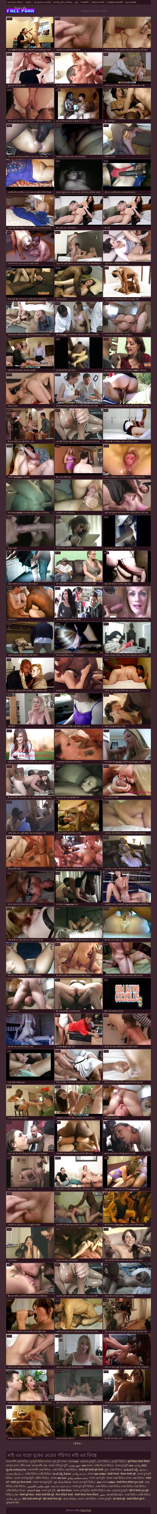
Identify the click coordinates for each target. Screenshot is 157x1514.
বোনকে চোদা (12, 1465)
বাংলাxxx (73, 1461)
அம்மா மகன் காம (61, 1486)
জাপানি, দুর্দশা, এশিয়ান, (62, 2)
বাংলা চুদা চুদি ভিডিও (83, 1486)
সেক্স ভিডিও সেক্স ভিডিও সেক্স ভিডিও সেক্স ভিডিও (121, 1486)
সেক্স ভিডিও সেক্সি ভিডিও (138, 1494)
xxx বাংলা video (106, 1482)
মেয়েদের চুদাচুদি (88, 1461)
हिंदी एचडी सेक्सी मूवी (32, 1498)
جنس (102, 1494)
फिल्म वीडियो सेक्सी (65, 1494)
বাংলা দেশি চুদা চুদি (58, 1465)
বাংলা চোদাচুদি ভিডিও (84, 1482)
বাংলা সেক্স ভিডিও (87, 1498)
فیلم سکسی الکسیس (38, 1486)
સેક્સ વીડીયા (69, 1498)
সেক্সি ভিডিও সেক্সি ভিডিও (38, 1473)
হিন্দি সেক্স (25, 1465)
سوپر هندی (74, 1465)
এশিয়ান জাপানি (97, 2)
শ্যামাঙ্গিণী (85, 2)
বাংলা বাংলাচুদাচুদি (24, 1478)
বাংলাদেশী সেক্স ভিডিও (17, 1461)
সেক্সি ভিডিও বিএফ (15, 1490)
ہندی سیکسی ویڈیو (78, 1478)
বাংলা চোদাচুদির (81, 1490)
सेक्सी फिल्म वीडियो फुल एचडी (130, 1482)
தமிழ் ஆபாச (14, 1498)
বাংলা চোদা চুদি (97, 1478)
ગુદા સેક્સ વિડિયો (62, 1482)
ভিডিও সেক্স (12, 1494)
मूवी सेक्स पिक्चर (64, 1490)
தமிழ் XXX (140, 1465)
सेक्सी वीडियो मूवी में (136, 1498)
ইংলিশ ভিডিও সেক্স (101, 1490)
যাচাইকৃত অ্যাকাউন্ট (115, 2)
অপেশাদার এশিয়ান (15, 2)
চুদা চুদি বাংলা (60, 1461)
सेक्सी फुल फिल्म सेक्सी (21, 1482)
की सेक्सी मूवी (119, 1498)
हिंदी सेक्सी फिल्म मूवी (52, 1498)
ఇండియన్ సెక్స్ (131, 1469)
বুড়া (76, 2)
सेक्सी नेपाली (113, 1473)
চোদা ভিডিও (104, 1461)
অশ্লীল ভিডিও (42, 1478)
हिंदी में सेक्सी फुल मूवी (138, 1490)
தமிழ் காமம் (79, 1473)
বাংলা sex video (97, 1473)
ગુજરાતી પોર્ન (12, 1502)
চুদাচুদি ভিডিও (119, 1461)
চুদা (106, 1469)
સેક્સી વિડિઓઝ (115, 1494)
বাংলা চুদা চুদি (49, 1490)
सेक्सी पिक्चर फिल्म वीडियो (86, 1494)
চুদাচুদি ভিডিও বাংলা (40, 1461)
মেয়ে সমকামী (130, 2)
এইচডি (28, 2)
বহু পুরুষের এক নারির (42, 2)
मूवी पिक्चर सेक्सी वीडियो (139, 1461)
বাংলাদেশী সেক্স (39, 1465)
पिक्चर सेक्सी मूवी (128, 1473)
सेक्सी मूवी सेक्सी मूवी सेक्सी (91, 1469)
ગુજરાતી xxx (33, 1490)
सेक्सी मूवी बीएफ (27, 1494)
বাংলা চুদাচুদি (105, 1498)
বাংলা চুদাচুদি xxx (124, 1465)
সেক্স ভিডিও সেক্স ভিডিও (65, 1469)
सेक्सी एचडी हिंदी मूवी (45, 1494)
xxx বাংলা (87, 1465)
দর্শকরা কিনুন (85, 1510)
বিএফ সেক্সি (20, 8)
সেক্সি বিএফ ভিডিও (103, 1465)
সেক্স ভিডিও (116, 1469)
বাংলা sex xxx (58, 1478)
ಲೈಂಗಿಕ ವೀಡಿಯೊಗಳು (16, 1469)
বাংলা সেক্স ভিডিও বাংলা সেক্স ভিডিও (126, 1478)
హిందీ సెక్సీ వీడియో (62, 1473)
